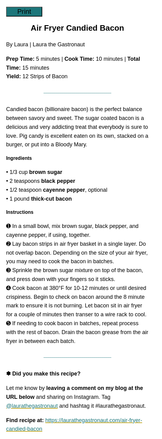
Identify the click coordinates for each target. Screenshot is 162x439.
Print (24, 11)
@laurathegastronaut (32, 406)
